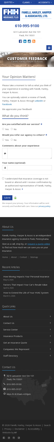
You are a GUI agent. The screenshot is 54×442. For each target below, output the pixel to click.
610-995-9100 (14, 384)
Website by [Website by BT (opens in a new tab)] (9, 432)
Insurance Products (27, 336)
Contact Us (27, 323)
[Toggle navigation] (49, 47)
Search (47, 425)
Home (5, 257)
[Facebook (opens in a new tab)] (20, 41)
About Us (27, 316)
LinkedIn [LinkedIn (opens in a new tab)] (39, 100)
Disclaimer (20, 428)
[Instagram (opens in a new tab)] (29, 41)
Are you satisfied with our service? (22, 124)
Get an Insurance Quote (27, 342)
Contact (23, 257)
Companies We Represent (27, 349)
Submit (7, 197)
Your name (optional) (13, 162)
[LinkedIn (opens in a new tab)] (24, 41)
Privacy (8, 428)
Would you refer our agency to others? (24, 134)
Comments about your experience (20, 145)
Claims (27, 2)
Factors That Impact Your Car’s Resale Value (27, 286)
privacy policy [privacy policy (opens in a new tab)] (44, 206)
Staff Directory (27, 355)
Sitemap (34, 257)
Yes (5, 129)
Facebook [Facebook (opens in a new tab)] (7, 104)
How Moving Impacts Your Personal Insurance (27, 278)
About (14, 257)
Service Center (27, 329)
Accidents (45, 2)
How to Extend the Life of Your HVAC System (27, 294)
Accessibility (34, 428)
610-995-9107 (14, 389)
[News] (33, 41)
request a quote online (39, 243)
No (14, 129)
